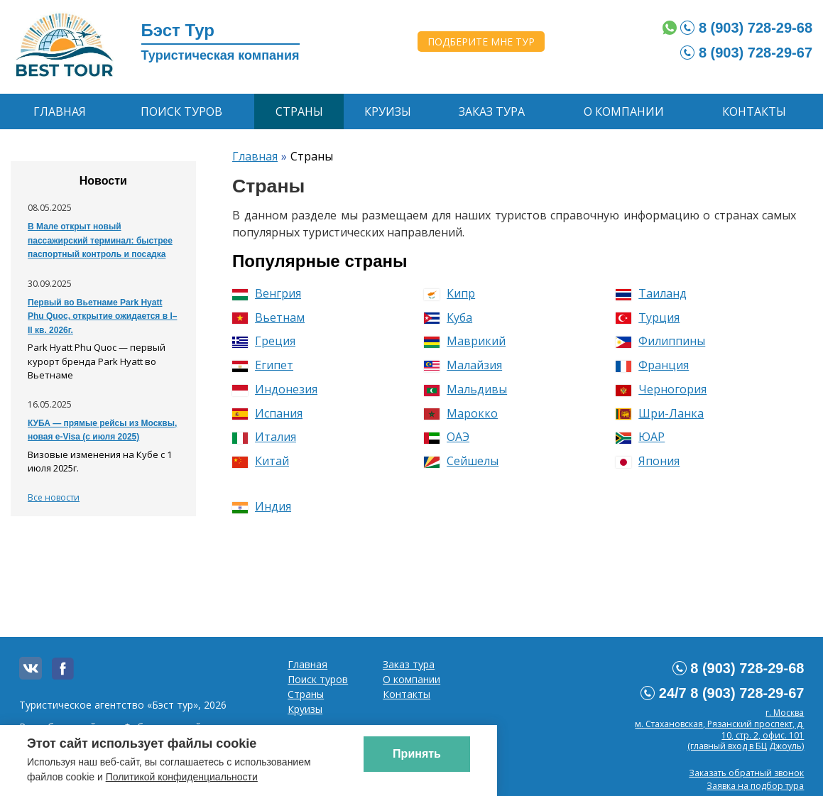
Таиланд (651, 293)
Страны (299, 111)
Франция (652, 365)
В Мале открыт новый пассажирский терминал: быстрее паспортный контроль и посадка (100, 240)
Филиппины (660, 341)
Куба (448, 317)
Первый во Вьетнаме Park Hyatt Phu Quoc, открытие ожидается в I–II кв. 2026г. (102, 316)
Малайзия (463, 365)
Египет (262, 365)
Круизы (387, 111)
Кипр (449, 293)
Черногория (661, 389)
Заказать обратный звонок (746, 773)
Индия (261, 506)
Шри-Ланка (660, 413)
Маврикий (465, 341)
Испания (267, 413)
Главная (59, 111)
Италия (264, 437)
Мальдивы (465, 389)
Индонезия (274, 389)
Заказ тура (492, 111)
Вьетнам (268, 317)
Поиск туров (181, 111)
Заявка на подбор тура (755, 786)
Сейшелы (461, 461)
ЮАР (640, 437)
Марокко (461, 413)
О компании (624, 111)
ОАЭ (446, 437)
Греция (263, 341)
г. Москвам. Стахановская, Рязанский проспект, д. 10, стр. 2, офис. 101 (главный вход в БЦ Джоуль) (719, 729)
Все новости (54, 497)
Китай (260, 461)
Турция (648, 317)
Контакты (754, 111)
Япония (648, 461)
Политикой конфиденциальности (182, 777)
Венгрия (266, 293)
